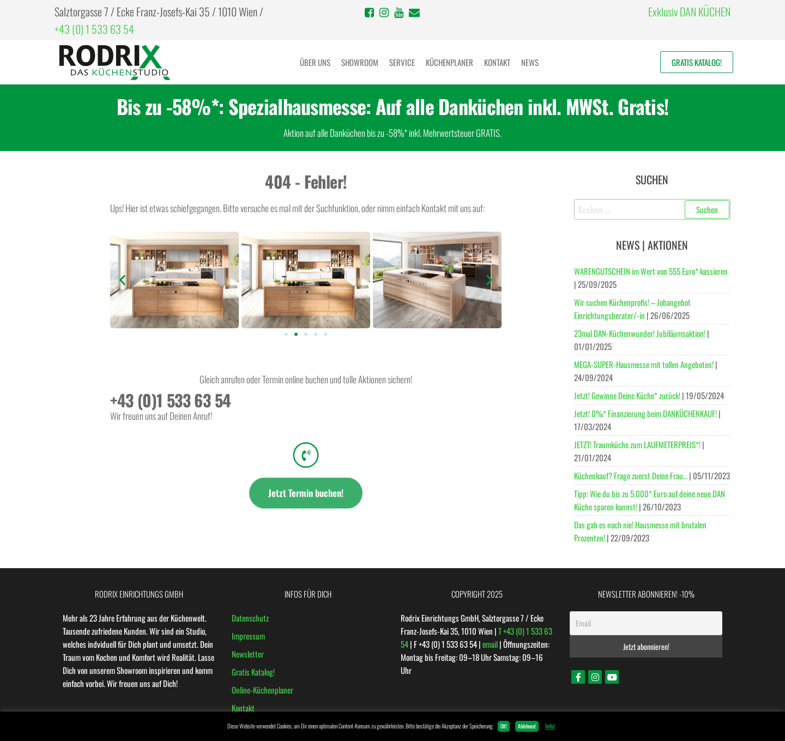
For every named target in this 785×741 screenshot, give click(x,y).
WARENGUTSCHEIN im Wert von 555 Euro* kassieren (651, 271)
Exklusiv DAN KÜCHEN (689, 11)
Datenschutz (250, 618)
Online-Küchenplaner (262, 690)
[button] (122, 280)
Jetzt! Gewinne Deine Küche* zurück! (627, 395)
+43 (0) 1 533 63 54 (94, 29)
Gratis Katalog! (697, 62)
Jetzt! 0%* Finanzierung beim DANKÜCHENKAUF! (645, 413)
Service (402, 62)
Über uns (315, 62)
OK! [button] (503, 726)
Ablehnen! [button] (527, 726)
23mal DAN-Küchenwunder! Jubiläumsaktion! (639, 333)
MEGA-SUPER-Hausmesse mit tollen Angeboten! (644, 364)
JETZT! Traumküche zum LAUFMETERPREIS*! (637, 444)
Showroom (359, 62)
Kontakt (497, 62)
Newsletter (248, 654)
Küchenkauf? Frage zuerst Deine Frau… (630, 475)
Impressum (248, 636)
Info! (550, 725)
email (490, 644)
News (530, 62)
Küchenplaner (449, 62)
